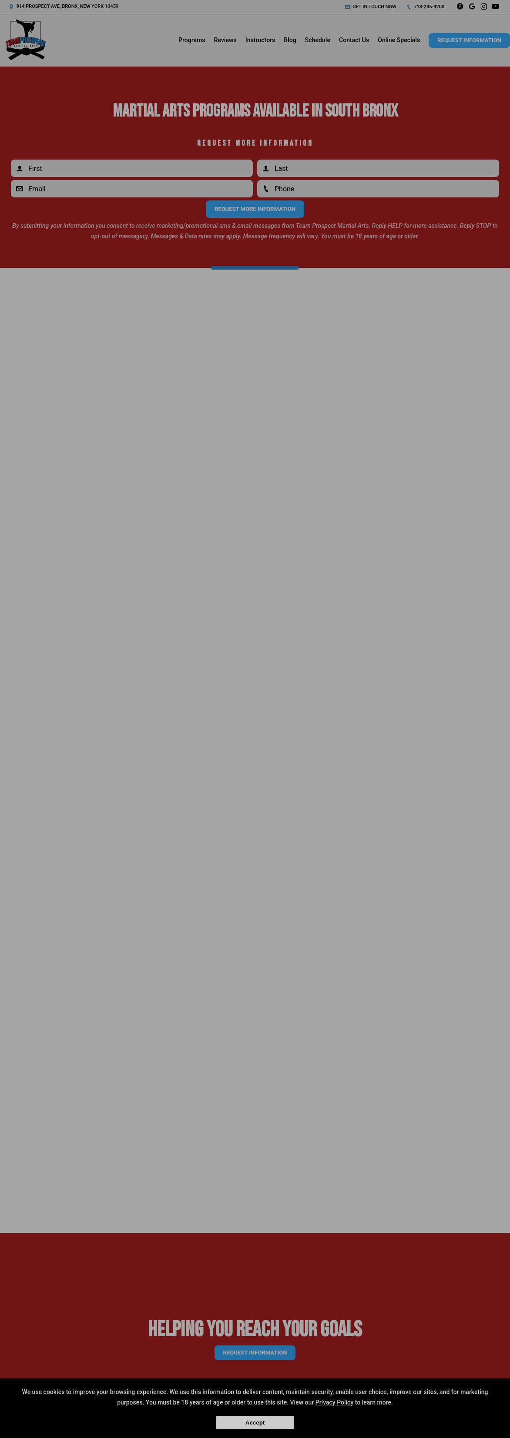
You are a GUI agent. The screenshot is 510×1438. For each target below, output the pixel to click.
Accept (255, 1422)
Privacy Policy (334, 1402)
